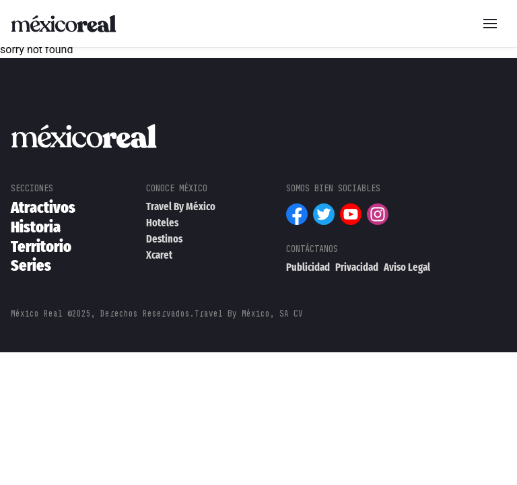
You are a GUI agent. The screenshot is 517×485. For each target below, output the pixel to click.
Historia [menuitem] (36, 227)
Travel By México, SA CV (249, 314)
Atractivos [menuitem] (43, 207)
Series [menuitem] (31, 265)
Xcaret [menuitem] (159, 255)
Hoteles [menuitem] (162, 222)
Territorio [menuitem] (41, 246)
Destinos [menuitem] (164, 238)
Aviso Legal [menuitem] (407, 267)
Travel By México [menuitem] (180, 206)
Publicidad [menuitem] (308, 267)
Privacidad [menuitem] (356, 267)
